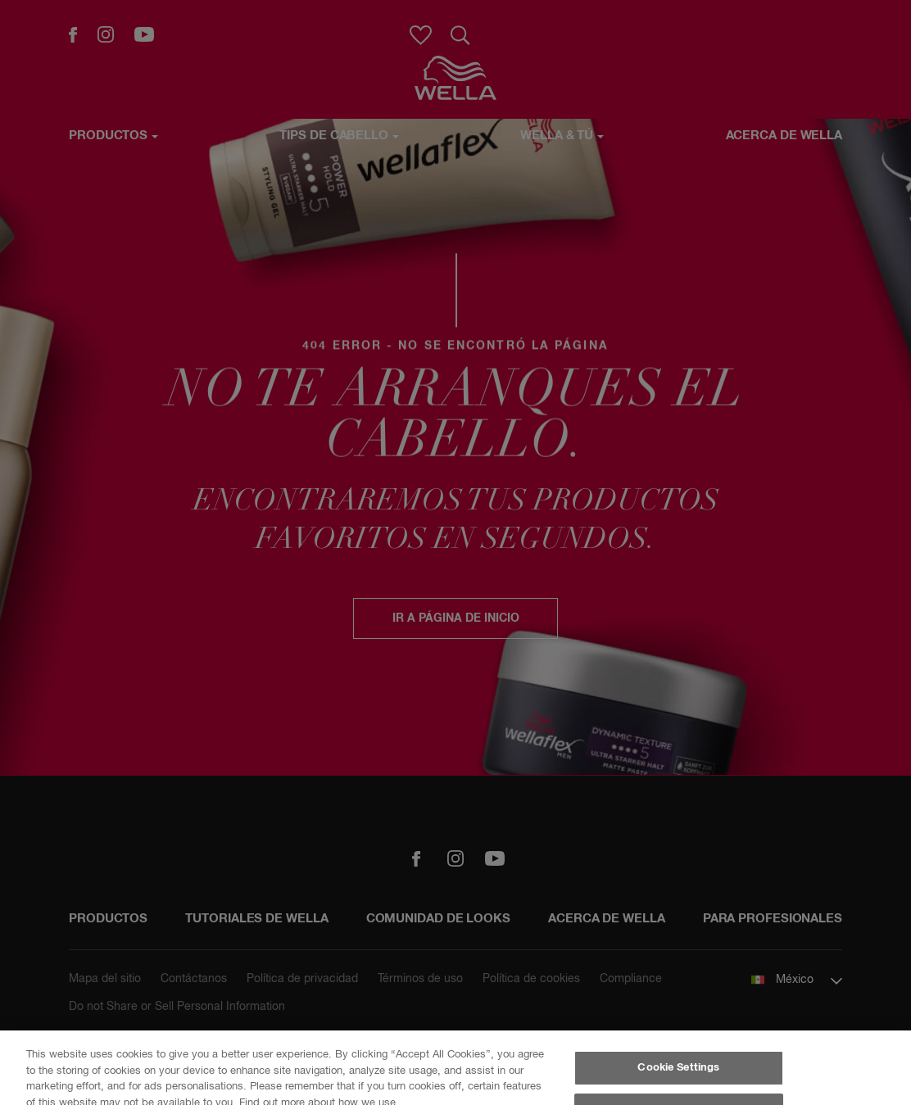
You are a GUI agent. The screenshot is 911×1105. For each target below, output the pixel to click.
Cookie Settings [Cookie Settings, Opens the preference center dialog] (678, 1067)
